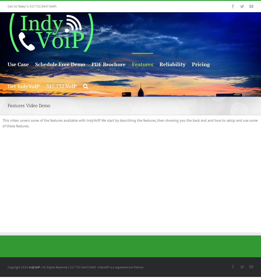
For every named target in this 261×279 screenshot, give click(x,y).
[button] (85, 86)
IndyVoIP (34, 267)
